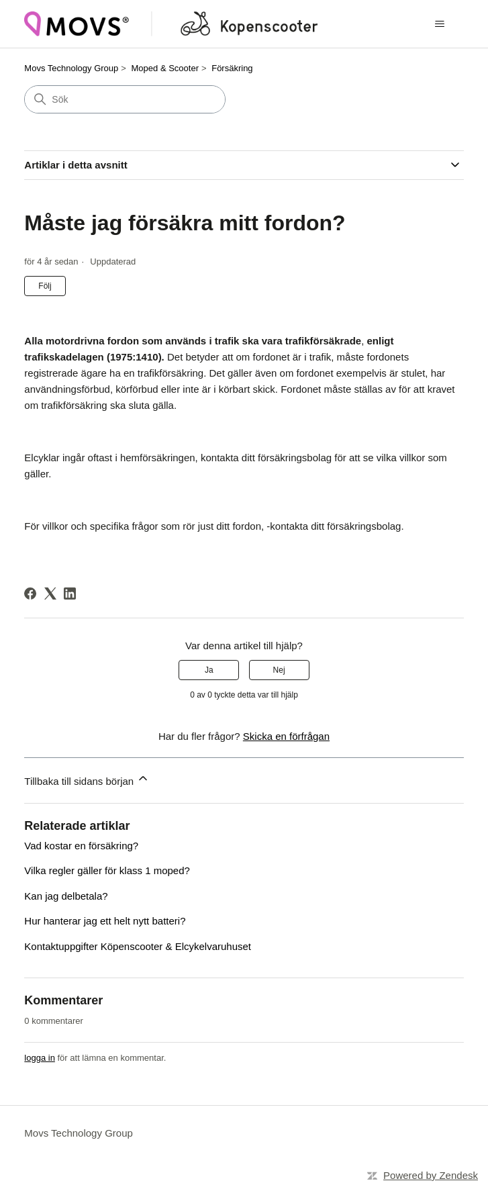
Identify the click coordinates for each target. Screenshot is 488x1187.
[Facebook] (30, 593)
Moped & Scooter (165, 68)
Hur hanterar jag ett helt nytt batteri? (104, 921)
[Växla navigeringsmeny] (440, 24)
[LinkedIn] (70, 593)
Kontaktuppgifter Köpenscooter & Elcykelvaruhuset (137, 946)
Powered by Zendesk (430, 1175)
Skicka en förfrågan (286, 736)
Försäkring (231, 68)
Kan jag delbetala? (65, 896)
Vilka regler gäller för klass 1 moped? (107, 870)
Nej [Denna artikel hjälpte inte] (279, 670)
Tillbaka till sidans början (87, 779)
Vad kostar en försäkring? (81, 845)
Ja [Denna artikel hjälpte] (209, 670)
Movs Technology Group (71, 68)
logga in (39, 1058)
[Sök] (125, 99)
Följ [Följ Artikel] (44, 286)
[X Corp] (50, 593)
